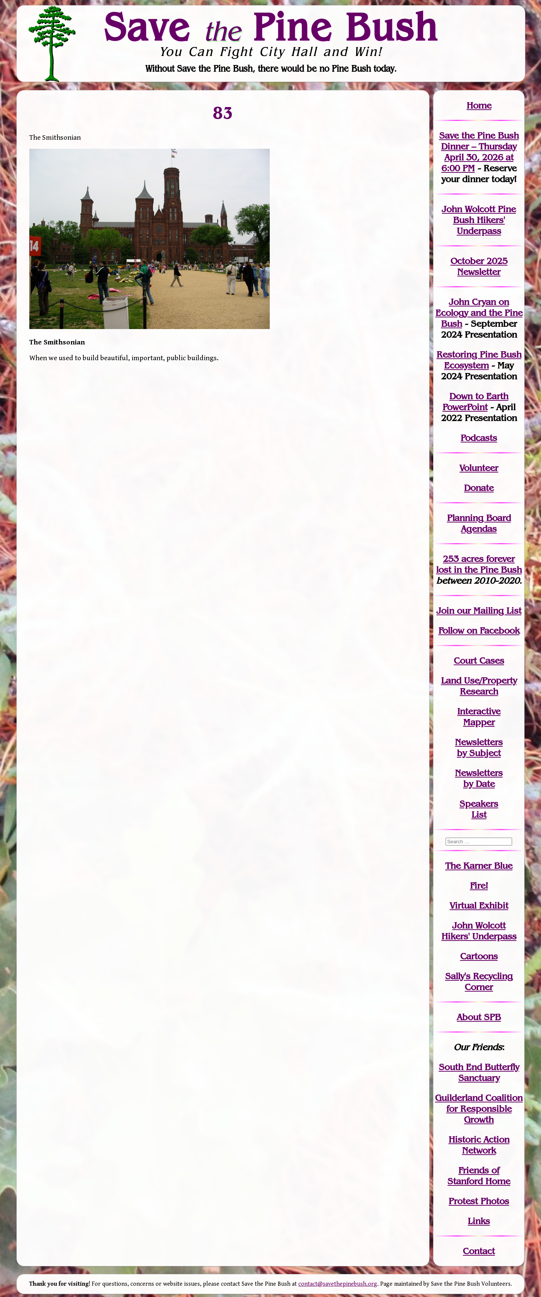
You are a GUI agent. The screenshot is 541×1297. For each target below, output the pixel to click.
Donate (479, 487)
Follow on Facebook (479, 630)
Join (445, 610)
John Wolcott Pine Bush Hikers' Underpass (479, 220)
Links (479, 1220)
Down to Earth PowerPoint (476, 401)
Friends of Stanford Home (478, 1176)
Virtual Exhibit (479, 905)
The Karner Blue (478, 865)
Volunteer (478, 467)
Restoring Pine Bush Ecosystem (479, 360)
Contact (479, 1251)
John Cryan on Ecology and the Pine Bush (479, 312)
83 (223, 112)
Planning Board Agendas (479, 523)
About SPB (479, 1017)
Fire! (479, 885)
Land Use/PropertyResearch (479, 686)
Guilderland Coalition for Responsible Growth (479, 1108)
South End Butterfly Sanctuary (479, 1072)
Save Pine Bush (270, 26)
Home (479, 105)
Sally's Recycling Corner (479, 981)
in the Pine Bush (479, 564)
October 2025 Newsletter (479, 266)
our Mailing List (487, 610)
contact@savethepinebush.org (337, 1284)
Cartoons (479, 956)
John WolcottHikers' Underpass (479, 931)
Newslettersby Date (479, 778)
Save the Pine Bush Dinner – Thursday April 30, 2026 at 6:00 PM (479, 152)
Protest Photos (479, 1201)
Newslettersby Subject (479, 747)
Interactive (478, 711)
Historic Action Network (479, 1145)
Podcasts (479, 437)
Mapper (479, 722)
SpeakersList (478, 809)
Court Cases (479, 660)
